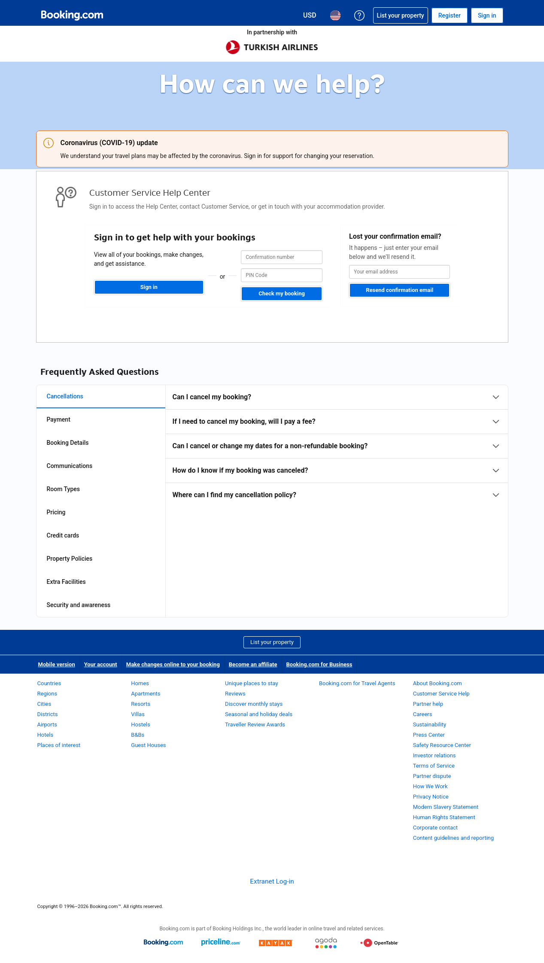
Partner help (428, 704)
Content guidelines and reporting (453, 838)
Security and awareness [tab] (79, 604)
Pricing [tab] (56, 512)
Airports (47, 724)
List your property (272, 642)
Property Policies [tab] (70, 558)
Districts (47, 714)
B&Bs (137, 735)
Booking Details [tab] (68, 442)
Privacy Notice (431, 796)
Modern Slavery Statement (446, 807)
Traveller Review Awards (255, 724)
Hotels (45, 735)
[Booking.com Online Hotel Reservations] (72, 15)
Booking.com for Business (319, 664)
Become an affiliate (253, 664)
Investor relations (434, 755)
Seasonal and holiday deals (258, 714)
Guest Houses (148, 745)
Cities (44, 704)
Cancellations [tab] (65, 396)
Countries (49, 683)
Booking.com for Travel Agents (357, 683)
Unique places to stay (251, 683)
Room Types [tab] (63, 489)
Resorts (140, 704)
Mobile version (56, 664)
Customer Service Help (441, 693)
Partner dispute (432, 776)
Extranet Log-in (272, 881)
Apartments (145, 693)
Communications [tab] (70, 465)
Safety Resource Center (442, 745)
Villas (138, 714)
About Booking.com (437, 683)
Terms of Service (434, 766)
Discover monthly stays (254, 704)
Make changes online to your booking (173, 664)
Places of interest (59, 745)
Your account (100, 664)
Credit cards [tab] (63, 535)
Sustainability (430, 724)
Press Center (429, 735)
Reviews (235, 693)
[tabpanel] (337, 446)
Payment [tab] (58, 419)
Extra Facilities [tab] (66, 581)
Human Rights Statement (444, 817)
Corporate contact (435, 827)
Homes (140, 683)
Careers (422, 714)
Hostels (140, 724)
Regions (47, 693)
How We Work (430, 786)
